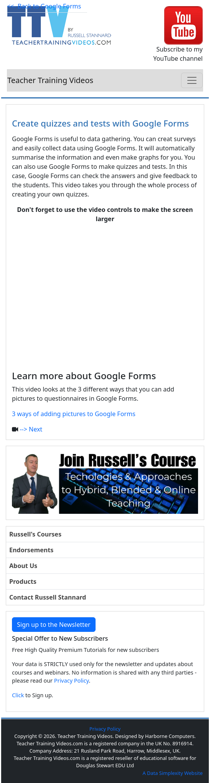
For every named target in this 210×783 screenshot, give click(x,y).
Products (23, 581)
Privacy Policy (71, 680)
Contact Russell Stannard (47, 597)
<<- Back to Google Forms (44, 6)
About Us (23, 565)
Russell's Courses (35, 534)
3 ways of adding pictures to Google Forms (73, 414)
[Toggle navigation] (192, 80)
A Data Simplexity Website (173, 773)
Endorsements (31, 550)
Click (18, 695)
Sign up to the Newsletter (54, 624)
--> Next (31, 429)
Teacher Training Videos (50, 80)
